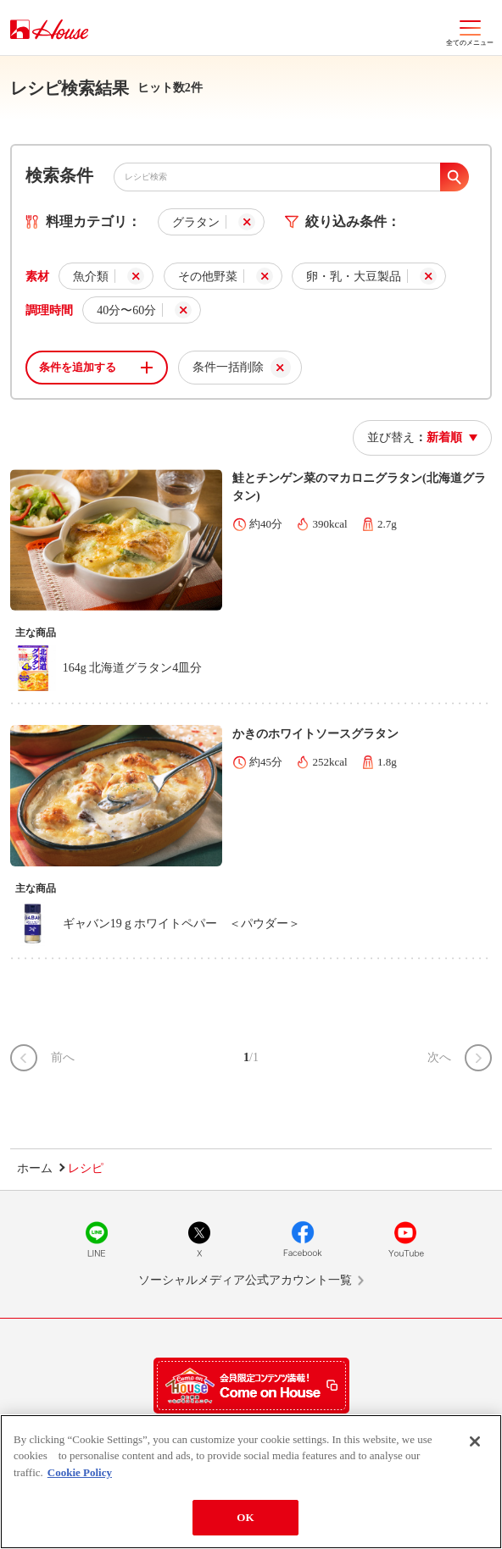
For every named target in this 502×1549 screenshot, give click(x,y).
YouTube (405, 1239)
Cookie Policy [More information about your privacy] (79, 1472)
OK (245, 1517)
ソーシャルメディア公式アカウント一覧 (245, 1280)
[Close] (475, 1441)
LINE (96, 1239)
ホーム (35, 1168)
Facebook (302, 1239)
